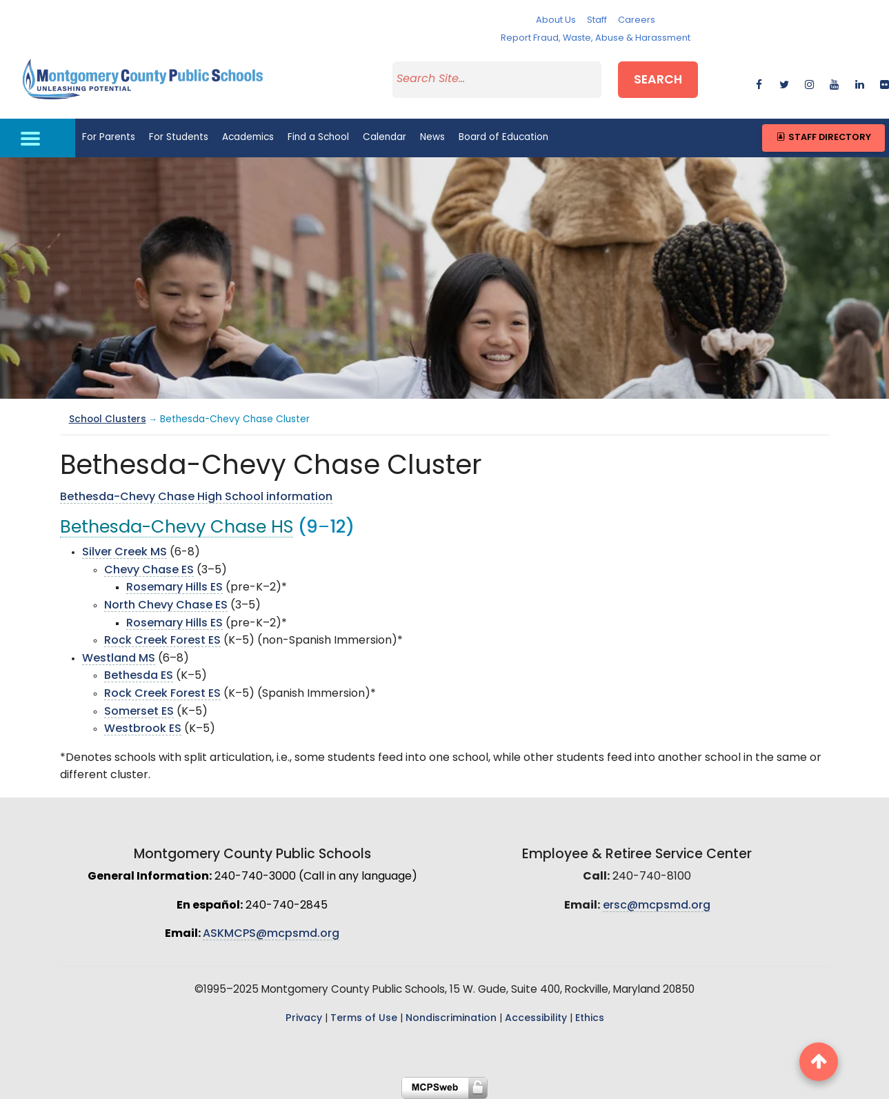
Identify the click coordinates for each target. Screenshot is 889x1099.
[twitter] (784, 82)
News (432, 137)
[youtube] (834, 82)
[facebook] (759, 82)
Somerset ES (139, 711)
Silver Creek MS (124, 552)
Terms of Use (363, 1018)
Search (658, 80)
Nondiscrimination (451, 1018)
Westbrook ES (142, 729)
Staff (597, 20)
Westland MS (118, 658)
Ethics (589, 1018)
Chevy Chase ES (149, 570)
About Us (556, 20)
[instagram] (809, 82)
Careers (636, 20)
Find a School (318, 137)
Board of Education (503, 137)
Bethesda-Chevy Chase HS (176, 528)
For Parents (108, 137)
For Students (178, 137)
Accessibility (536, 1018)
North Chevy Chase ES (166, 605)
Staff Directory (823, 137)
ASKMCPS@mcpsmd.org (271, 934)
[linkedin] (860, 82)
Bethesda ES (138, 676)
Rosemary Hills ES (174, 587)
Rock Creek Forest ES (162, 640)
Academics (248, 137)
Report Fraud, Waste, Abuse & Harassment (595, 38)
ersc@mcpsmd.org (656, 905)
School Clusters (107, 419)
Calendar (384, 137)
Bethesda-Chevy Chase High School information (196, 497)
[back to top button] (818, 1061)
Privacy (304, 1018)
